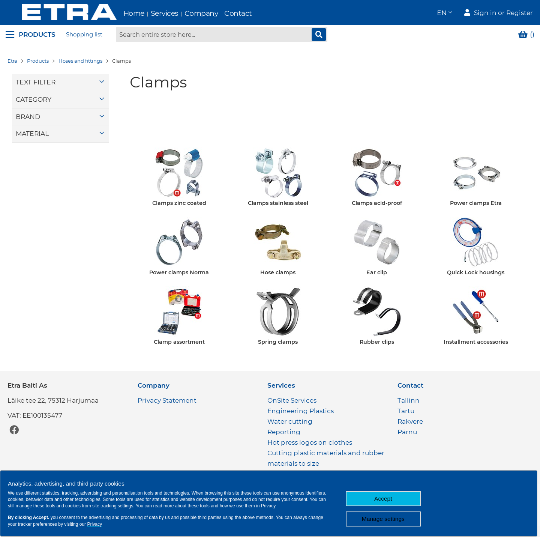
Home (117, 13)
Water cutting (289, 421)
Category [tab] (33, 100)
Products (38, 62)
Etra (12, 62)
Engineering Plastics (300, 411)
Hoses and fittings (80, 62)
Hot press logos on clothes (309, 442)
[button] (444, 13)
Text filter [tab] (36, 83)
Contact (222, 13)
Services (148, 13)
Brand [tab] (28, 117)
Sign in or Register (503, 13)
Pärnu (407, 432)
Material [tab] (32, 134)
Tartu (406, 411)
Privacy (268, 505)
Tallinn (409, 400)
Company (185, 13)
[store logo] (53, 13)
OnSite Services (291, 400)
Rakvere (410, 421)
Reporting (283, 432)
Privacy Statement (167, 400)
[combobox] (221, 35)
